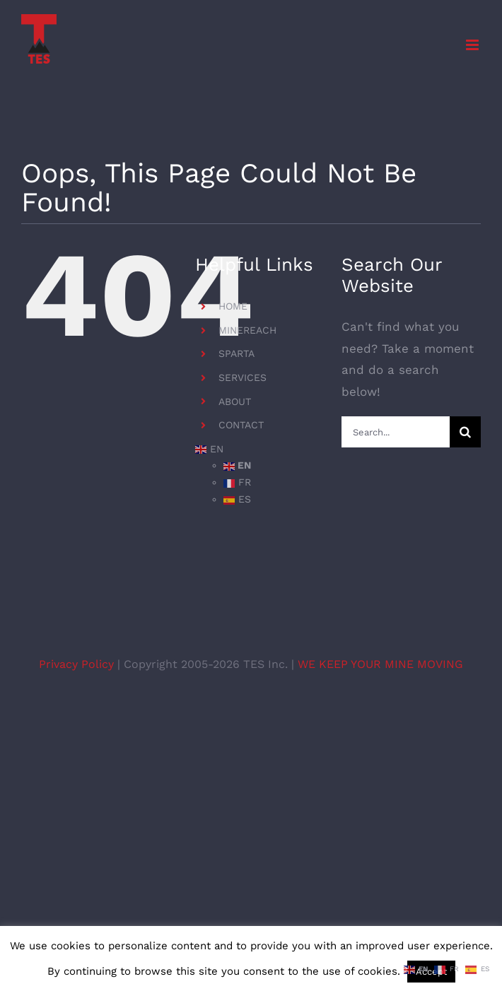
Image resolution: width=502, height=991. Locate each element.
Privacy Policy (78, 664)
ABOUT (234, 401)
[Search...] (396, 431)
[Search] (465, 431)
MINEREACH (247, 330)
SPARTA (236, 353)
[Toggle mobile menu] (473, 44)
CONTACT (241, 424)
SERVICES (242, 377)
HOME (232, 306)
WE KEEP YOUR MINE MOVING (380, 664)
